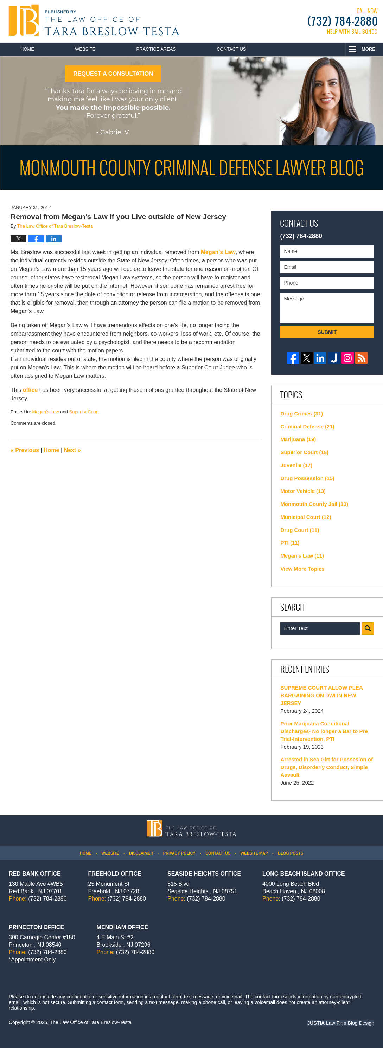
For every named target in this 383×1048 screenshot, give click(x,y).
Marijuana (298, 439)
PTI (289, 543)
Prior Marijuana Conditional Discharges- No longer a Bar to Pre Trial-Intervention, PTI (324, 731)
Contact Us (231, 49)
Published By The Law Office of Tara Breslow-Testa (343, 21)
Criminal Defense (307, 427)
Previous (25, 450)
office (30, 390)
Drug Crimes (301, 414)
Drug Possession (307, 478)
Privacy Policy (179, 853)
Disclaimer (141, 853)
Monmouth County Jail (314, 504)
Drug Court (299, 530)
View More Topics (302, 569)
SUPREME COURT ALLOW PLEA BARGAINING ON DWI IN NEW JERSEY (321, 695)
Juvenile (296, 465)
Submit (327, 332)
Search (368, 628)
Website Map (254, 853)
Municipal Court (305, 517)
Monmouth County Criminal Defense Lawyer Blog (92, 20)
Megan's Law (45, 411)
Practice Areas (156, 49)
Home (27, 49)
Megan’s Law (217, 252)
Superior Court (84, 411)
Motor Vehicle (302, 491)
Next (72, 450)
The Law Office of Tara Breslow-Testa (91, 1022)
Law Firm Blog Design (340, 1023)
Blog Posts (290, 853)
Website (85, 49)
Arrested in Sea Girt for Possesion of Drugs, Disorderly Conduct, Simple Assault (326, 767)
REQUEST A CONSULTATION (113, 73)
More (368, 49)
